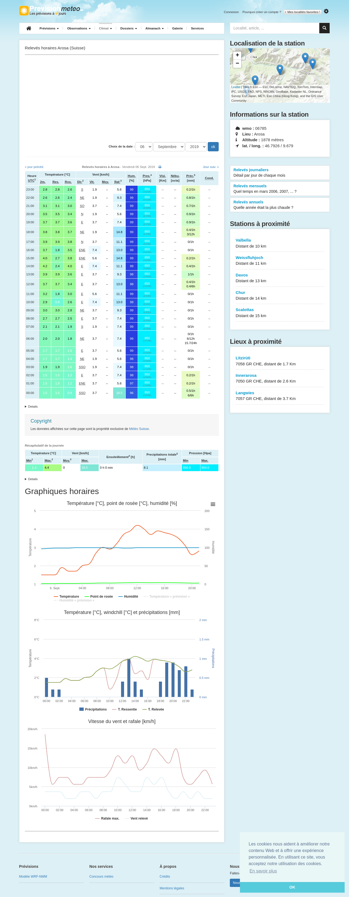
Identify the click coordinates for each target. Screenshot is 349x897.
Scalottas (280, 312)
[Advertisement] (122, 98)
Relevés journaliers (279, 173)
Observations (79, 28)
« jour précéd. (34, 166)
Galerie (177, 28)
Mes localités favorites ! (302, 12)
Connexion (231, 12)
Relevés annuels (279, 205)
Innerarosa (280, 378)
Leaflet (235, 87)
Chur (280, 295)
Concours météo (101, 876)
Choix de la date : (122, 146)
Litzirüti (280, 361)
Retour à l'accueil (51, 10)
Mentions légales (172, 888)
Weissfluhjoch (280, 260)
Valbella (280, 243)
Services (197, 28)
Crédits (165, 876)
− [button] (237, 64)
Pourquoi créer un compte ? (261, 12)
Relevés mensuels (279, 189)
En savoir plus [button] (263, 871)
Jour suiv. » (211, 166)
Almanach (154, 28)
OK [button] (292, 887)
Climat (105, 28)
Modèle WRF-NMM (33, 876)
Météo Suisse (139, 429)
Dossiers (128, 28)
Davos (280, 278)
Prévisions (49, 28)
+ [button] (237, 56)
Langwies (280, 396)
